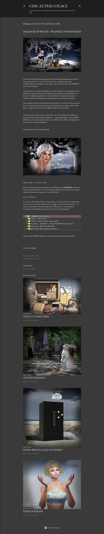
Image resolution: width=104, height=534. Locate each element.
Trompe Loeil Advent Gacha (46, 81)
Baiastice (25, 258)
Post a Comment (29, 269)
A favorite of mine (41, 183)
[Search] (80, 6)
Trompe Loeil (37, 258)
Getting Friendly (34, 377)
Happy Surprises (33, 511)
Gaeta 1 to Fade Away (36, 316)
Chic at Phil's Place (48, 6)
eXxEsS (31, 258)
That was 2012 (58, 84)
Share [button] (37, 255)
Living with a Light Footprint (43, 449)
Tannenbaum (33, 187)
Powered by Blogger (52, 528)
